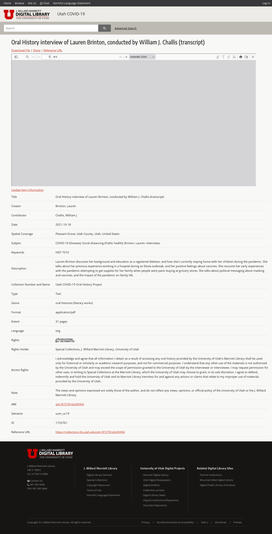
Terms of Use (94, 490)
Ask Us (32, 3)
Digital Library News (154, 495)
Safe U (204, 522)
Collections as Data (153, 490)
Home (7, 3)
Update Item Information (27, 190)
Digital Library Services (99, 475)
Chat (44, 3)
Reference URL (52, 50)
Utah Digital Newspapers (157, 480)
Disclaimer (220, 522)
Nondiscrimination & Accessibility (175, 522)
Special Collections (97, 480)
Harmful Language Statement (71, 3)
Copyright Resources (98, 485)
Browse (19, 3)
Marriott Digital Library (156, 475)
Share (36, 50)
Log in (266, 3)
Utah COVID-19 (71, 13)
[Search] (51, 28)
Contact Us (34, 480)
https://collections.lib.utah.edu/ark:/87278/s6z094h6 (90, 432)
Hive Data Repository (155, 505)
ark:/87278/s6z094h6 (70, 404)
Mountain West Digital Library (216, 480)
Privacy (146, 522)
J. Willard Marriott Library (41, 466)
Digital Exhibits (151, 485)
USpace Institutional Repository (161, 500)
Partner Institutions (211, 475)
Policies (237, 522)
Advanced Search (126, 28)
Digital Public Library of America (217, 485)
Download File (20, 50)
